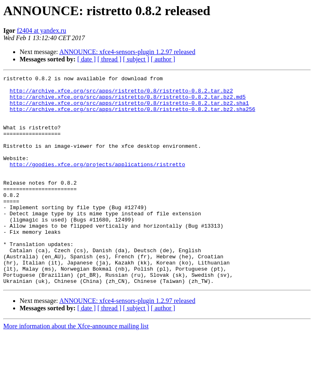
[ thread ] (109, 59)
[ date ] (86, 59)
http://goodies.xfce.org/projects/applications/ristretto (97, 182)
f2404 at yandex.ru (41, 30)
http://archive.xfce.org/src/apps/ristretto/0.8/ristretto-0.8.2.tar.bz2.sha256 (133, 116)
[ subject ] (136, 59)
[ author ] (163, 59)
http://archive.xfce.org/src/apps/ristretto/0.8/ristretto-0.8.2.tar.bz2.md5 (128, 101)
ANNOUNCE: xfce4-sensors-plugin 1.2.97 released (127, 51)
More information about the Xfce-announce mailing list (75, 367)
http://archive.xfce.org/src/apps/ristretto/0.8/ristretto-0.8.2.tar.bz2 (121, 94)
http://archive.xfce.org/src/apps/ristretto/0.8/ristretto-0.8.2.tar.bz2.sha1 (129, 109)
